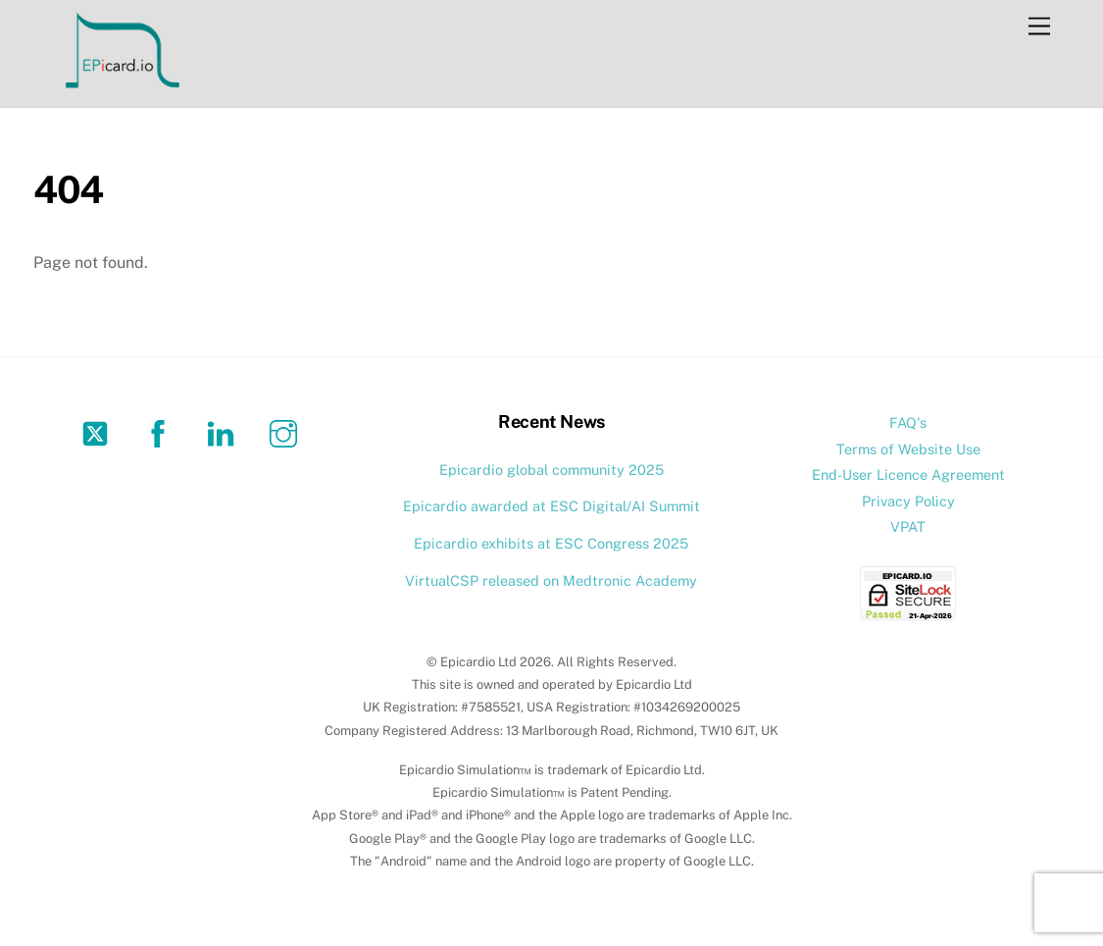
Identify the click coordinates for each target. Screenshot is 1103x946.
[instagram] (287, 432)
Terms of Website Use (908, 449)
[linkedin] (224, 432)
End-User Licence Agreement (908, 474)
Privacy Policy (908, 501)
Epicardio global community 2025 (551, 469)
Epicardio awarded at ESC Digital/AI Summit (551, 506)
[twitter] (98, 432)
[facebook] (161, 432)
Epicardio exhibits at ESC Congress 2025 (551, 543)
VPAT (908, 526)
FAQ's (908, 422)
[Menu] (1039, 27)
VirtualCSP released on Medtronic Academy (551, 580)
